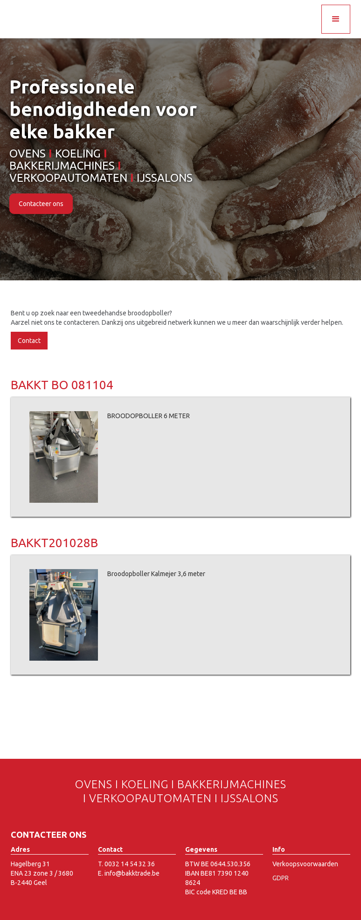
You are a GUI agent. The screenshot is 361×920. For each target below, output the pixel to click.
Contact (29, 340)
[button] (335, 19)
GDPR (280, 878)
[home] (63, 9)
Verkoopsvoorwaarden (305, 864)
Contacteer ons (41, 203)
